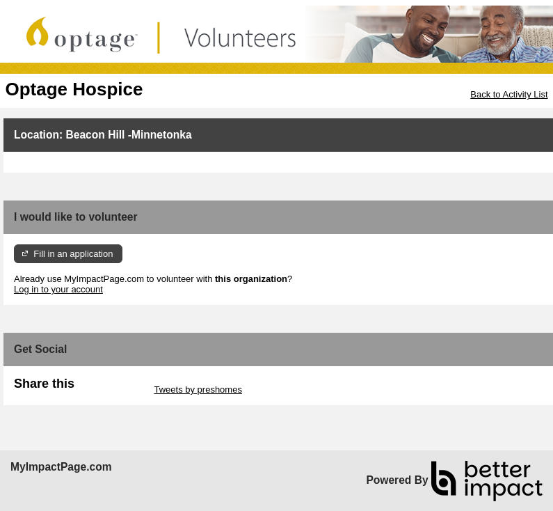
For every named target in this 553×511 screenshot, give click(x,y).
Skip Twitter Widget (113, 389)
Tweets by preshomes (197, 389)
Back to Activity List (508, 94)
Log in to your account (58, 289)
